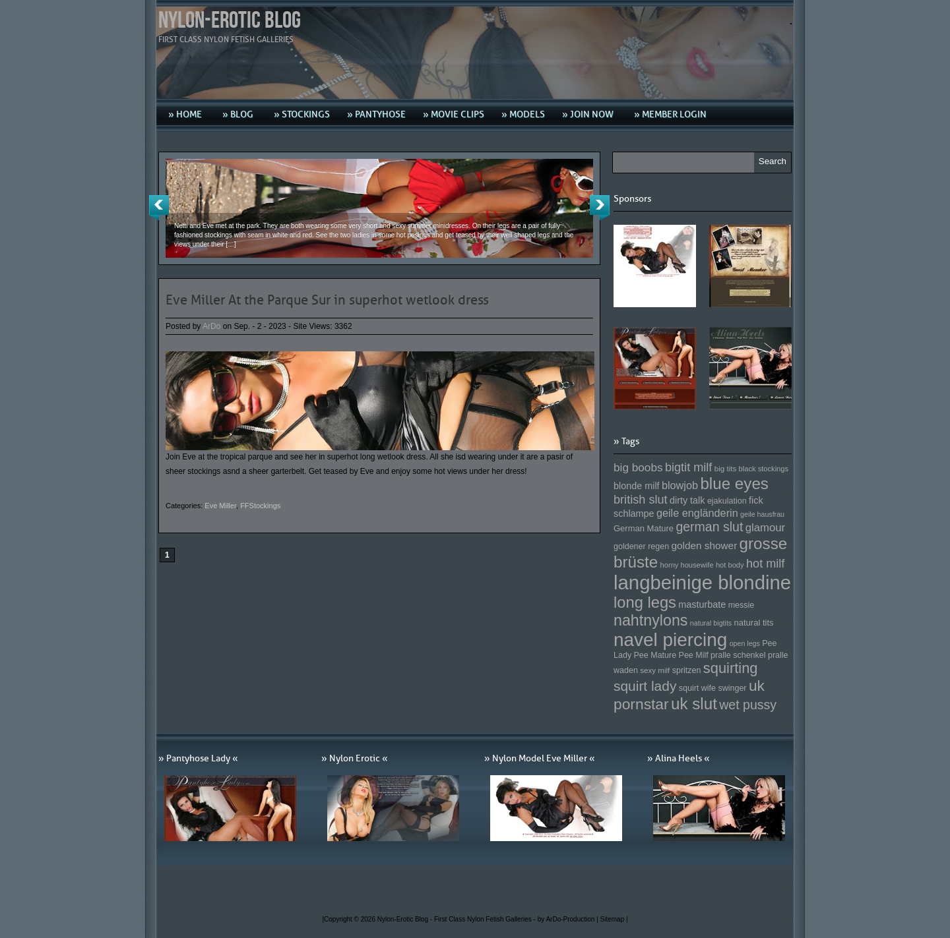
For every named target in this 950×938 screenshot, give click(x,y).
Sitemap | (614, 919)
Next (600, 207)
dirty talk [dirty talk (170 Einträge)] (687, 500)
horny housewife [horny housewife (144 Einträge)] (687, 565)
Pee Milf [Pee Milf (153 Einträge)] (694, 655)
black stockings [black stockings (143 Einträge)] (763, 469)
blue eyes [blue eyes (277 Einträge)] (734, 483)
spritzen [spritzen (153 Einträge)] (686, 670)
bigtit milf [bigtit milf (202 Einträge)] (688, 467)
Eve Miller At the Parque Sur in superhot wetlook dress (327, 300)
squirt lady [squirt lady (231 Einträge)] (645, 685)
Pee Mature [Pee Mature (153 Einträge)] (654, 655)
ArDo (211, 326)
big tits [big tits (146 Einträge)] (725, 468)
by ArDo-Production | (569, 919)
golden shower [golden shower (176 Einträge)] (705, 545)
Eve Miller (220, 506)
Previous (159, 207)
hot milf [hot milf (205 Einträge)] (765, 563)
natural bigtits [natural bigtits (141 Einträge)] (711, 623)
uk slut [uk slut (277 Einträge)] (694, 704)
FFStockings (260, 506)
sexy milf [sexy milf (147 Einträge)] (655, 670)
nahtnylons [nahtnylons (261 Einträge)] (650, 620)
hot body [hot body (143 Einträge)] (730, 565)
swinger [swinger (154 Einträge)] (732, 688)
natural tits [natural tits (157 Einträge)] (754, 623)
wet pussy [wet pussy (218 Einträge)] (747, 704)
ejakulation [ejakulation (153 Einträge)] (727, 501)
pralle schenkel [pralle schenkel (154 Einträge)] (738, 655)
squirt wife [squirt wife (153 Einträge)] (697, 688)
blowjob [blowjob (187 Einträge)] (680, 485)
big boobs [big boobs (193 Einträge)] (638, 467)
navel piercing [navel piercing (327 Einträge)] (670, 640)
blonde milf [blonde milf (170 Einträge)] (637, 486)
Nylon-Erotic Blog (229, 21)
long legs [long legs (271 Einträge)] (645, 602)
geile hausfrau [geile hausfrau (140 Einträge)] (762, 514)
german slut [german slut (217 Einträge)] (709, 526)
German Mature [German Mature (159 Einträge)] (644, 528)
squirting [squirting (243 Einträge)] (730, 668)
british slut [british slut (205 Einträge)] (641, 499)
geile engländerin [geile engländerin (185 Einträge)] (697, 513)
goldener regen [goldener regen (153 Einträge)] (641, 546)
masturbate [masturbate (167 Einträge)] (702, 604)
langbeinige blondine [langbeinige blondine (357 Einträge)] (702, 582)
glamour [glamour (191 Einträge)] (765, 527)
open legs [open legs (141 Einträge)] (745, 643)
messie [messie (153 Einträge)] (741, 605)
